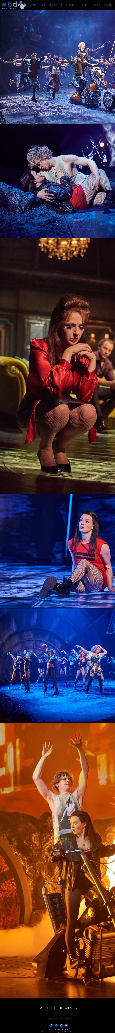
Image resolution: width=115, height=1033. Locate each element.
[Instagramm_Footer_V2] (61, 1025)
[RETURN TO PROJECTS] (58, 1019)
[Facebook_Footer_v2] (56, 1025)
